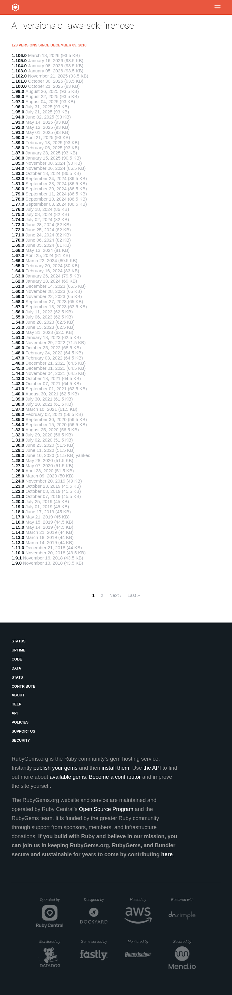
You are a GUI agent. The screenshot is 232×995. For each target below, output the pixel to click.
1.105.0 (19, 60)
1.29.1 (17, 450)
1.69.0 (17, 245)
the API (152, 768)
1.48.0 (17, 352)
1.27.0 (17, 465)
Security (20, 740)
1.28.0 (17, 460)
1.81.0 (17, 183)
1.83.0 (17, 173)
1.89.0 (17, 142)
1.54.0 (17, 322)
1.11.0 (17, 547)
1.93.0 (17, 122)
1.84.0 (17, 168)
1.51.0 (17, 337)
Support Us (23, 731)
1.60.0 (17, 291)
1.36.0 (17, 414)
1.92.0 (17, 127)
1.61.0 (17, 286)
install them (115, 768)
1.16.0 (17, 521)
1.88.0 (17, 147)
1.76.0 (17, 209)
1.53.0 (17, 327)
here (167, 854)
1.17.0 (17, 516)
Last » (133, 595)
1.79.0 (17, 193)
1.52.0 (17, 332)
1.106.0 (19, 55)
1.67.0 (17, 255)
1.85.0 (17, 163)
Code (16, 659)
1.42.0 (17, 383)
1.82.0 (17, 178)
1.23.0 (17, 486)
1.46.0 (17, 363)
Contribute (23, 686)
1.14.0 (17, 532)
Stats (17, 677)
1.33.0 (17, 429)
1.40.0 (17, 393)
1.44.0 (17, 373)
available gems (68, 777)
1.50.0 (17, 342)
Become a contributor (115, 777)
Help (16, 704)
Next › (115, 595)
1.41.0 (17, 388)
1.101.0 (19, 81)
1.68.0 (17, 250)
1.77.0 (17, 204)
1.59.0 (17, 296)
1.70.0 (17, 239)
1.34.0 (17, 424)
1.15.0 (17, 527)
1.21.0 (17, 496)
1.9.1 (16, 557)
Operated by (51, 902)
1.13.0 (17, 537)
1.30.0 (17, 445)
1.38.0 (17, 404)
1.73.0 (17, 224)
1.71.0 (17, 234)
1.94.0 (17, 116)
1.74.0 (17, 219)
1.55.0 (17, 316)
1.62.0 (17, 281)
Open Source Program (106, 809)
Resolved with (183, 900)
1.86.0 (17, 157)
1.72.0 (17, 229)
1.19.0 (17, 506)
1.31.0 (17, 439)
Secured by (184, 942)
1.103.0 (19, 70)
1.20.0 (17, 501)
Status (18, 641)
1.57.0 (17, 306)
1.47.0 (17, 357)
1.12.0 (17, 542)
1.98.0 (17, 96)
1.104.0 (19, 65)
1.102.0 (19, 75)
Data (16, 668)
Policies (19, 722)
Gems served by (94, 942)
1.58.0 (17, 301)
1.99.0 (17, 91)
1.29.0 (17, 455)
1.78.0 (17, 198)
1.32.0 (17, 434)
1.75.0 (17, 214)
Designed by (96, 900)
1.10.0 (17, 552)
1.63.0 (17, 275)
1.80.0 (17, 188)
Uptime (18, 650)
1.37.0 (17, 409)
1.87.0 (17, 152)
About (17, 695)
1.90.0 (17, 137)
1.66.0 (17, 260)
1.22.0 (17, 491)
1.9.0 (16, 563)
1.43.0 (17, 378)
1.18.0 (17, 511)
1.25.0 (17, 475)
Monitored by (51, 942)
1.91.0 (17, 132)
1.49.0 (17, 347)
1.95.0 (17, 111)
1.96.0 (17, 106)
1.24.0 (17, 480)
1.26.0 (17, 470)
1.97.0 (17, 101)
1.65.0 (17, 265)
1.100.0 (19, 86)
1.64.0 (17, 270)
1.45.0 (17, 368)
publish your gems (55, 768)
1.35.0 (17, 419)
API (14, 713)
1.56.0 (17, 311)
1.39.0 (17, 398)
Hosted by (141, 900)
